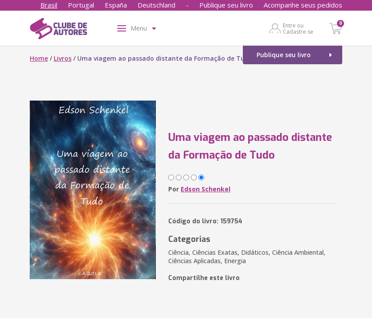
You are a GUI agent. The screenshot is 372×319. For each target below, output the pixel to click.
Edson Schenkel (205, 189)
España (116, 4)
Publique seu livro (226, 4)
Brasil (48, 4)
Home (39, 58)
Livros (62, 58)
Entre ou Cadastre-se (298, 28)
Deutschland (156, 4)
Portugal (81, 4)
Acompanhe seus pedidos (303, 4)
